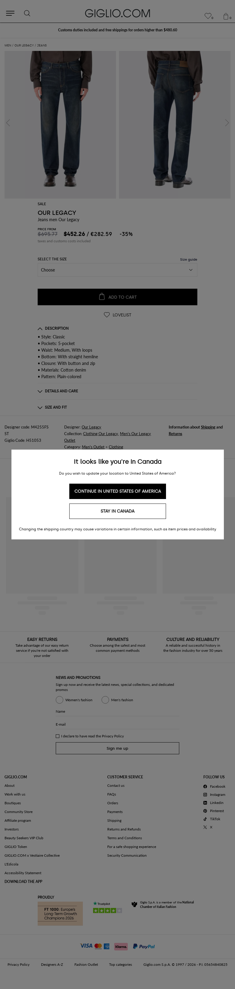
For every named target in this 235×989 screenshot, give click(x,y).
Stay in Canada (117, 511)
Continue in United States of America (117, 491)
